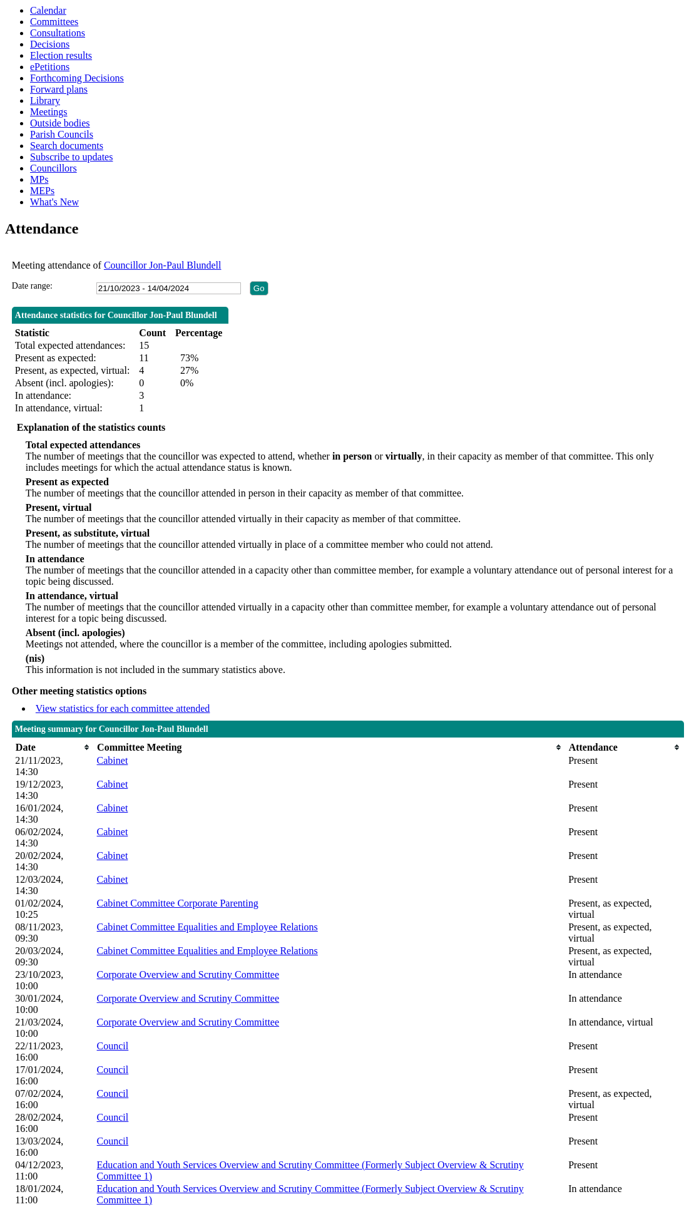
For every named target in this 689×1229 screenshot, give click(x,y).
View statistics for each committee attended (123, 708)
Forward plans (59, 89)
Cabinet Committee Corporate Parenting (177, 903)
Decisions (49, 44)
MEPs (42, 190)
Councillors (53, 168)
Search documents (66, 145)
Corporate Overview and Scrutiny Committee (188, 974)
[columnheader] (52, 747)
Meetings (49, 111)
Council (113, 1046)
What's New (54, 202)
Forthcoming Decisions (77, 78)
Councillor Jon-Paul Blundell (163, 265)
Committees (54, 21)
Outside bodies (60, 123)
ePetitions (49, 66)
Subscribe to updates (71, 157)
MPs (39, 179)
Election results (61, 55)
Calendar (48, 10)
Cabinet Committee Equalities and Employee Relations (207, 927)
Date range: (32, 286)
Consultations (57, 33)
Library (45, 100)
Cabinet (112, 760)
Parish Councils (61, 134)
